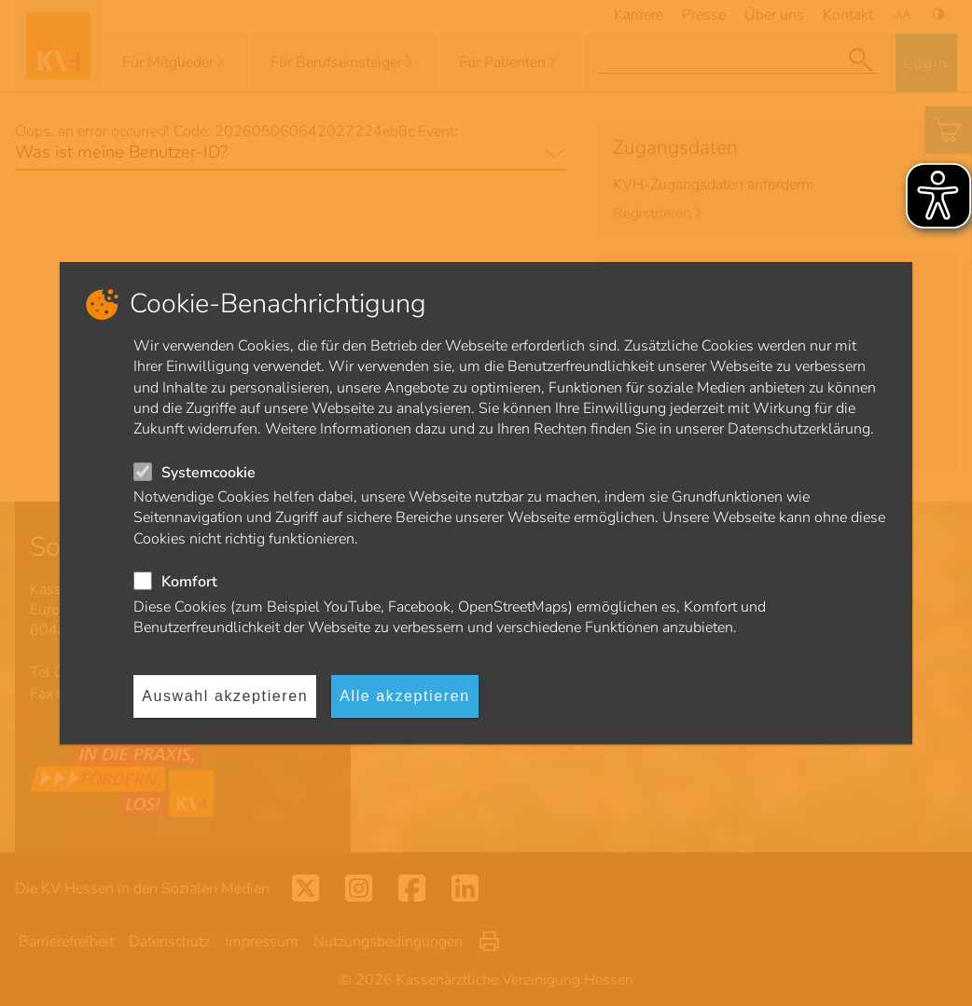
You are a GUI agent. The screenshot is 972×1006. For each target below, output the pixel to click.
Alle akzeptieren (404, 696)
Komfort (189, 582)
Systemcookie (208, 472)
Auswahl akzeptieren (225, 696)
